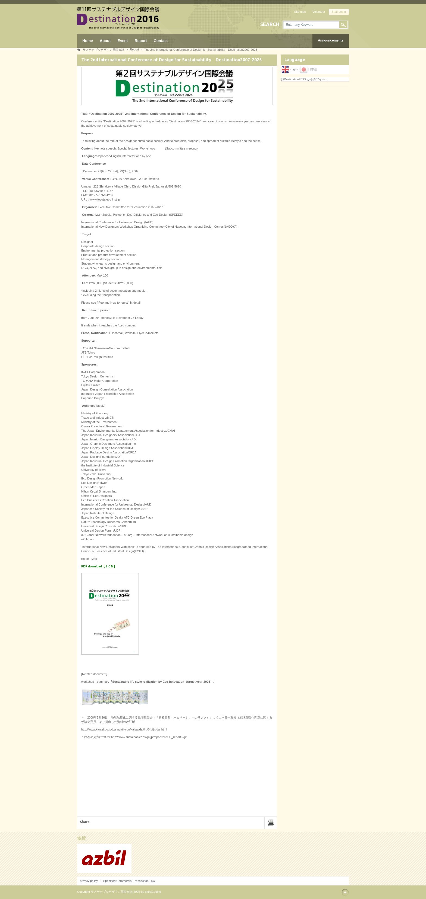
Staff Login (339, 11)
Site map (300, 11)
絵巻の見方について (97, 737)
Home (87, 41)
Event (122, 41)
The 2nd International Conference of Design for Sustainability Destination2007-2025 (200, 49)
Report (140, 41)
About (105, 41)
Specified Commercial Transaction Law (129, 880)
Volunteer (318, 11)
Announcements (330, 40)
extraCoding (153, 891)
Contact (161, 41)
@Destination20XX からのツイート (304, 79)
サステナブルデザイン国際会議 (103, 49)
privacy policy (89, 880)
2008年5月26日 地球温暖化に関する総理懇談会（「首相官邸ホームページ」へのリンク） (148, 717)
